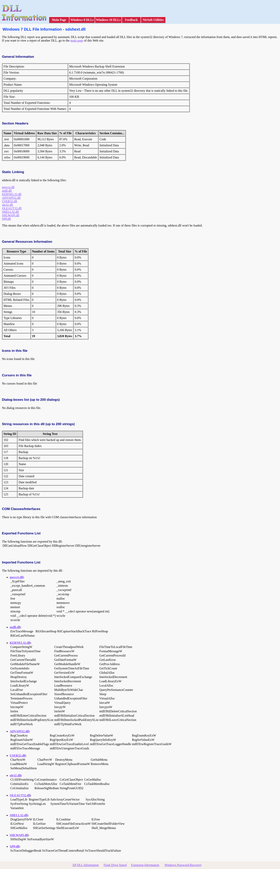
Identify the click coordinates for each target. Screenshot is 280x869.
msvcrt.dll (8, 187)
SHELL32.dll (10, 211)
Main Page (59, 19)
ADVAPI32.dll (11, 197)
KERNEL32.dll (11, 194)
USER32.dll (9, 201)
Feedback (131, 19)
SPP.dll (6, 218)
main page (76, 40)
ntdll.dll (7, 190)
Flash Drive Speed (115, 865)
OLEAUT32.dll (12, 208)
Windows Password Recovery (183, 865)
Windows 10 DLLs (108, 19)
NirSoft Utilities (153, 19)
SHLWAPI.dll (10, 215)
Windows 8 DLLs (82, 19)
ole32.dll (7, 204)
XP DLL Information (85, 865)
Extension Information (145, 865)
